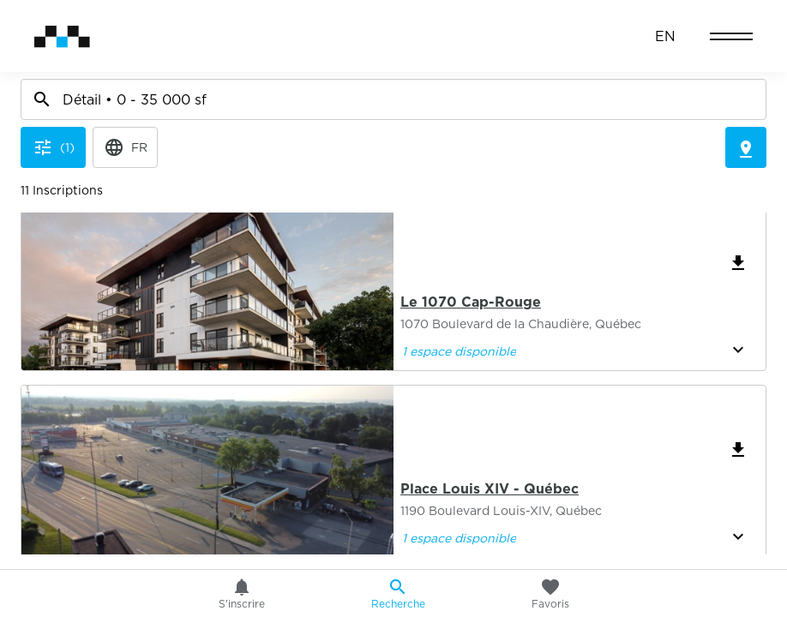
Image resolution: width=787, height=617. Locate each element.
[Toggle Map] (745, 75)
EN (665, 36)
